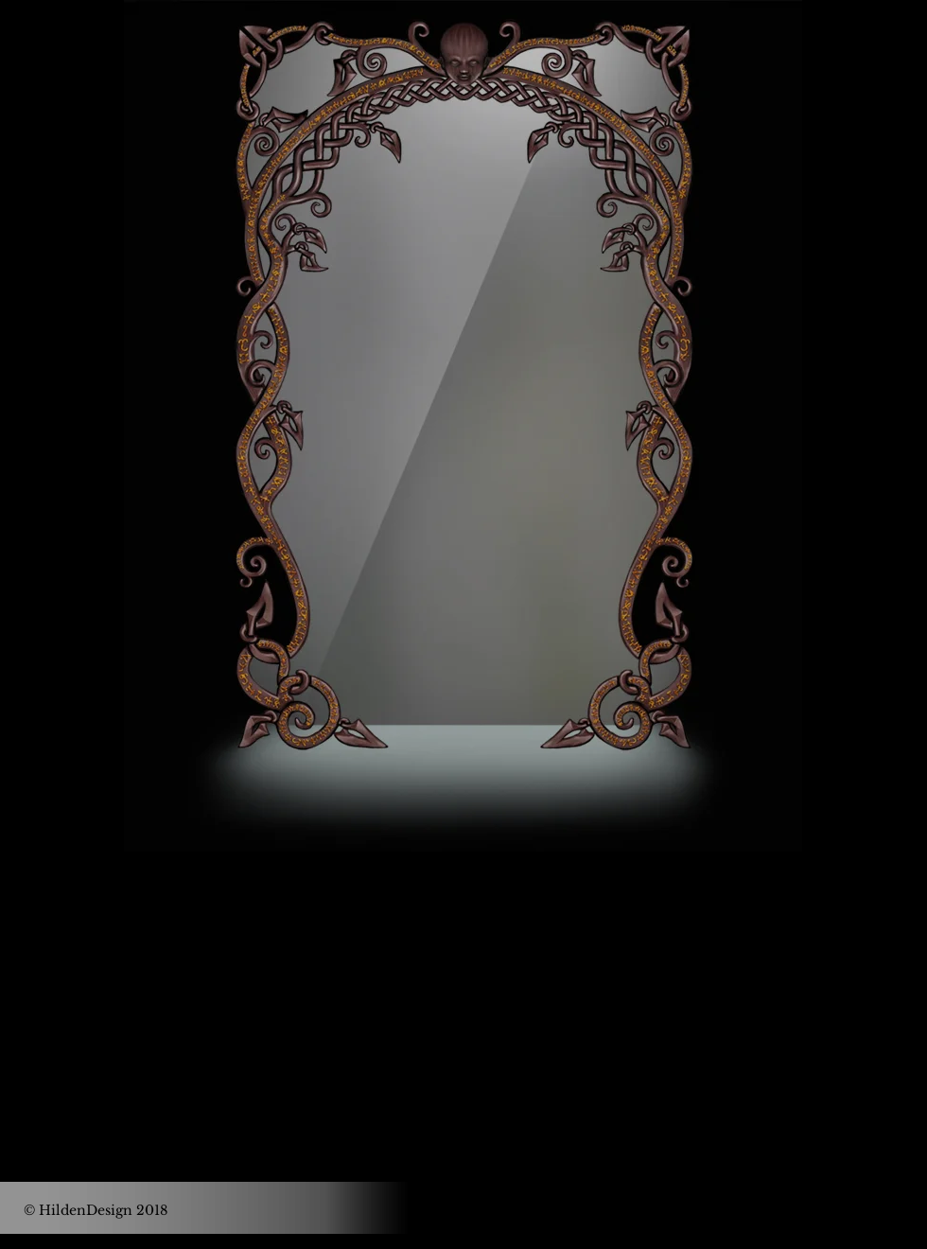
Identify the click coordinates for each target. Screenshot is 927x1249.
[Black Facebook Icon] (437, 991)
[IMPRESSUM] (841, 1210)
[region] (463, 426)
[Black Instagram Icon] (489, 991)
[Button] (74, 273)
